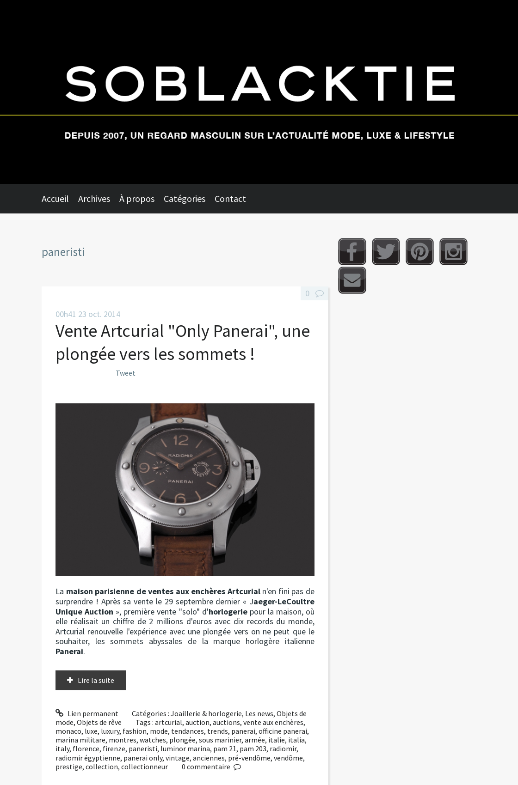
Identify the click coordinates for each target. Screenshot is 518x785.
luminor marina (185, 748)
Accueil (55, 198)
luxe (91, 731)
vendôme (288, 757)
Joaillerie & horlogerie (206, 713)
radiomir (283, 748)
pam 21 (224, 748)
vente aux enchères (273, 722)
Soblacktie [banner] (259, 92)
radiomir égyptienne (88, 757)
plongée (182, 739)
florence (86, 748)
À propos (136, 198)
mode (159, 731)
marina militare (80, 739)
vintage (178, 757)
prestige (69, 766)
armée (255, 739)
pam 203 (253, 748)
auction (197, 722)
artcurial (168, 722)
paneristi (143, 748)
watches (153, 739)
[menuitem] (60, 198)
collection (102, 766)
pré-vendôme (249, 757)
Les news (259, 713)
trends (217, 731)
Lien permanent (87, 713)
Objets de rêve (99, 722)
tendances (187, 731)
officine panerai (283, 731)
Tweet (126, 372)
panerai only (142, 757)
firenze (114, 748)
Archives (94, 198)
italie (276, 739)
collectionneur (144, 766)
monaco (68, 731)
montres (122, 739)
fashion (135, 731)
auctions (226, 722)
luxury (110, 731)
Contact (230, 198)
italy (62, 748)
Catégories (184, 198)
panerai (243, 731)
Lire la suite (96, 680)
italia (296, 739)
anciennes (209, 757)
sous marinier (220, 739)
